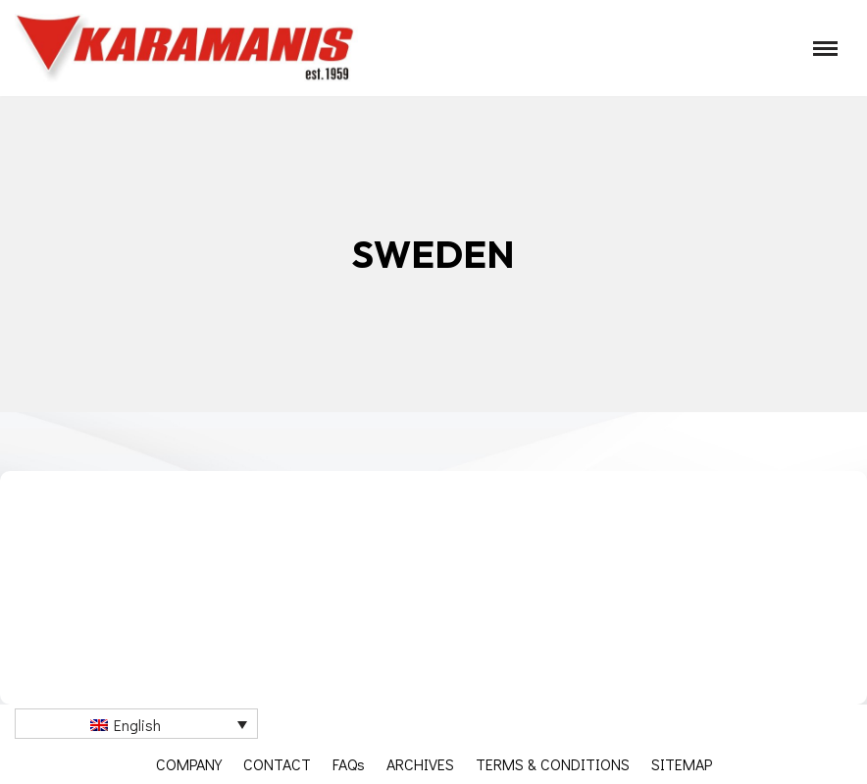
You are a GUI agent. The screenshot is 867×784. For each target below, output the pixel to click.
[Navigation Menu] (825, 48)
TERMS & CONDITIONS (553, 764)
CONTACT (277, 764)
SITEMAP (681, 764)
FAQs (348, 764)
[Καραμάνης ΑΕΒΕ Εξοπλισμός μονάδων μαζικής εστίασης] (186, 48)
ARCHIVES (420, 764)
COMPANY (189, 764)
